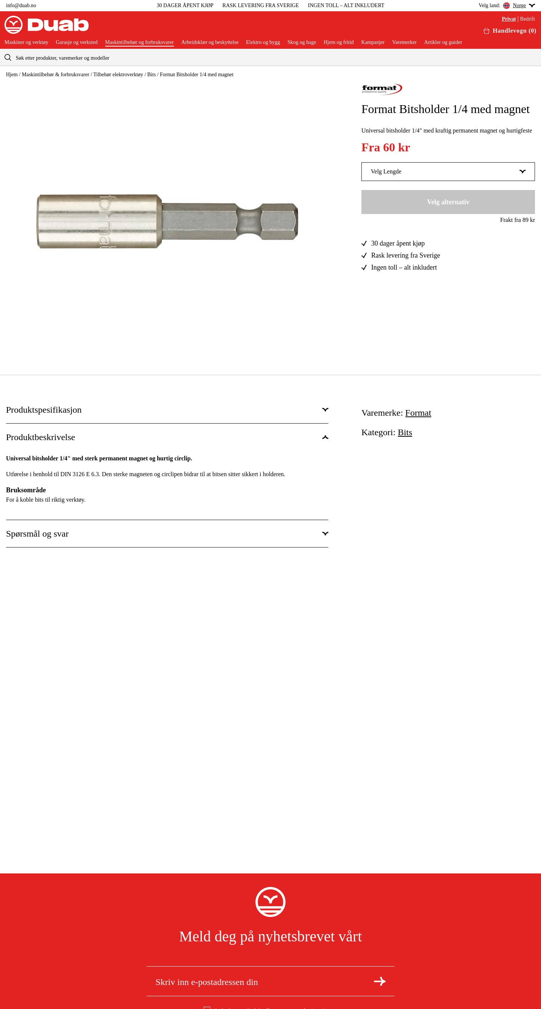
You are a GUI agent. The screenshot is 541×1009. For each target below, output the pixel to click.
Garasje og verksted (77, 42)
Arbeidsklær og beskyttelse (210, 42)
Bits (151, 74)
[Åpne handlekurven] (510, 31)
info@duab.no (21, 5)
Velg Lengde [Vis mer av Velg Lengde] (448, 171)
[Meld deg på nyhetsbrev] (379, 981)
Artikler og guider (443, 42)
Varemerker (404, 42)
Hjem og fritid (338, 42)
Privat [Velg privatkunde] (509, 19)
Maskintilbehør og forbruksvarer (139, 42)
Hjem (12, 74)
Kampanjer (373, 42)
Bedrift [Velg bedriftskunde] (527, 19)
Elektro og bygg (263, 42)
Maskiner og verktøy (26, 42)
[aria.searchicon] (8, 57)
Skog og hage (301, 42)
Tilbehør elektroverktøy (118, 74)
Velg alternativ (448, 202)
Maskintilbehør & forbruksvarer (55, 74)
